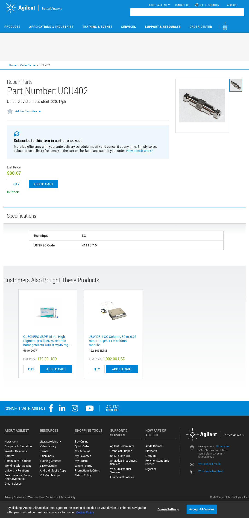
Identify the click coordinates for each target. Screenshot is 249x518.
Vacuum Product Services (120, 470)
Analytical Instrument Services (123, 462)
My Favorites (83, 456)
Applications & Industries (51, 26)
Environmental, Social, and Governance (18, 477)
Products (12, 26)
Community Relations (18, 461)
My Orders (81, 461)
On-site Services (120, 455)
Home (12, 65)
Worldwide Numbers (210, 471)
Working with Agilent (18, 465)
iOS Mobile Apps (50, 475)
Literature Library (50, 441)
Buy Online (81, 441)
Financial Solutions (122, 477)
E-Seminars (47, 456)
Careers (9, 456)
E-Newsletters (48, 465)
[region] (124, 509)
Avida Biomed (154, 446)
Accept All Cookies (201, 509)
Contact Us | (53, 497)
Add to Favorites (26, 111)
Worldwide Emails (209, 464)
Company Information (18, 446)
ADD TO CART (56, 369)
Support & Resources (163, 26)
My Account (82, 451)
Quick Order (82, 446)
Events (44, 451)
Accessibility (68, 497)
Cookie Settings (168, 509)
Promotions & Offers (87, 470)
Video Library (48, 446)
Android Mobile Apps (53, 470)
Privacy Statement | (16, 497)
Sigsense (150, 469)
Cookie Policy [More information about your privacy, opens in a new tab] (85, 512)
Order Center (201, 26)
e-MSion (150, 455)
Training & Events (97, 26)
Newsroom (11, 441)
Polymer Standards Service (157, 462)
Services (128, 26)
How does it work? (139, 150)
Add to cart (43, 184)
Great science (13, 483)
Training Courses (50, 461)
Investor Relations (16, 451)
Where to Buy (83, 465)
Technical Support (121, 451)
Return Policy (83, 475)
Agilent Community (122, 446)
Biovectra (151, 451)
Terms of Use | (37, 497)
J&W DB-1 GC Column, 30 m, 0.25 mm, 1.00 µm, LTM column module (113, 340)
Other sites (222, 446)
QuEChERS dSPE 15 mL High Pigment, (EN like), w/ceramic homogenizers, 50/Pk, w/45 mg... (47, 340)
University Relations (17, 470)
